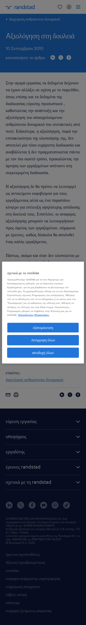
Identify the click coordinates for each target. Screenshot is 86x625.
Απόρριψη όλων (43, 340)
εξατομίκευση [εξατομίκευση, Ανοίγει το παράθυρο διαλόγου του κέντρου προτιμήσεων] (43, 327)
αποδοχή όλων (43, 352)
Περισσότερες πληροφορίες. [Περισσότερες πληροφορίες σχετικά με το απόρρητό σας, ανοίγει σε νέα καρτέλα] (33, 314)
